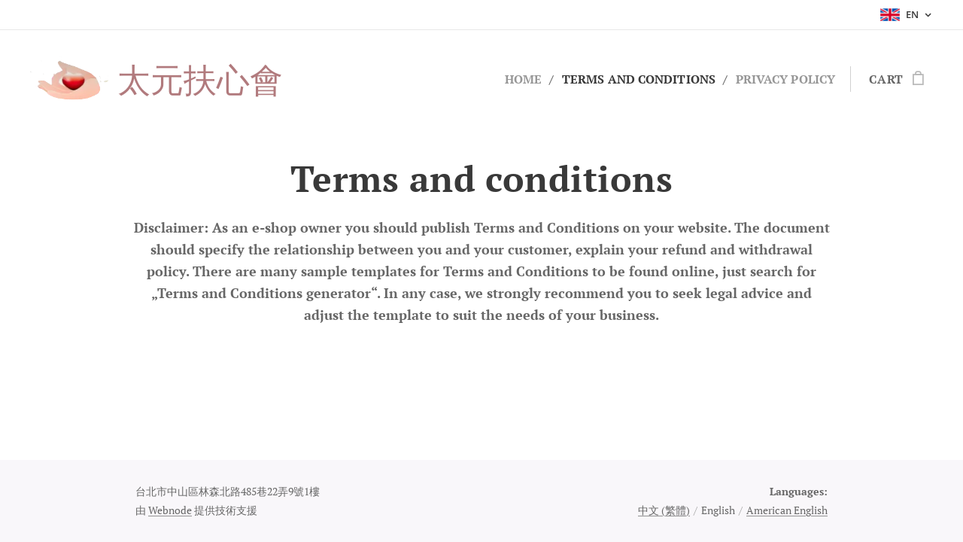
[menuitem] (508, 79)
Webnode (170, 510)
